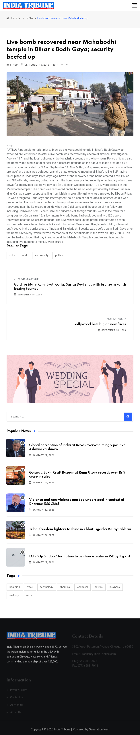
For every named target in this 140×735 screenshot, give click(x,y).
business (115, 587)
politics (99, 587)
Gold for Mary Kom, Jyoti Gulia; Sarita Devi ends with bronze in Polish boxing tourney (70, 286)
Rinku (14, 65)
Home (12, 18)
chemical (65, 587)
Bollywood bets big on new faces (100, 324)
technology (46, 587)
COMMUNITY (41, 255)
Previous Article (26, 279)
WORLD (25, 255)
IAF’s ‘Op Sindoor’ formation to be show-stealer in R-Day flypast (79, 556)
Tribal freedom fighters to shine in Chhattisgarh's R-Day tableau (80, 529)
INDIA (29, 18)
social (29, 595)
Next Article (116, 319)
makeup (14, 595)
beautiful (14, 587)
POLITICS (59, 255)
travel (30, 587)
